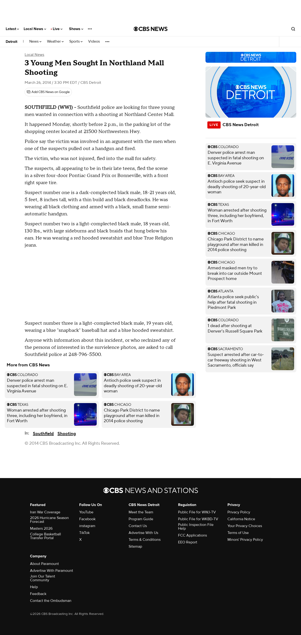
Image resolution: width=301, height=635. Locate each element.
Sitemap (135, 546)
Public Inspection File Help (196, 526)
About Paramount (44, 564)
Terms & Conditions (145, 540)
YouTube (86, 512)
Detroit (11, 41)
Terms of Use (238, 533)
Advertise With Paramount (51, 571)
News (35, 41)
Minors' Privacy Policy (245, 540)
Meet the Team (141, 512)
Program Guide (141, 519)
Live (57, 29)
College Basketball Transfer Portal (45, 536)
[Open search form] (293, 29)
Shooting (66, 433)
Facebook (87, 519)
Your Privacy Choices (244, 526)
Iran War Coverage (45, 512)
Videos (94, 41)
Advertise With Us (143, 533)
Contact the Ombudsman (50, 601)
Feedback (38, 594)
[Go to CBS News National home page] (151, 29)
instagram (87, 526)
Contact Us (138, 526)
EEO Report (187, 542)
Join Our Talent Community (42, 578)
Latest (12, 29)
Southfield (43, 433)
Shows (76, 29)
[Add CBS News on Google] (48, 92)
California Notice (241, 519)
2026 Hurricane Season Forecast (49, 520)
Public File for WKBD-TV (198, 519)
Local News (35, 29)
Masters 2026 (41, 528)
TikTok (84, 533)
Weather (55, 41)
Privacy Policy (238, 512)
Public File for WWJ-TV (197, 512)
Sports (76, 41)
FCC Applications (192, 535)
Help (34, 587)
